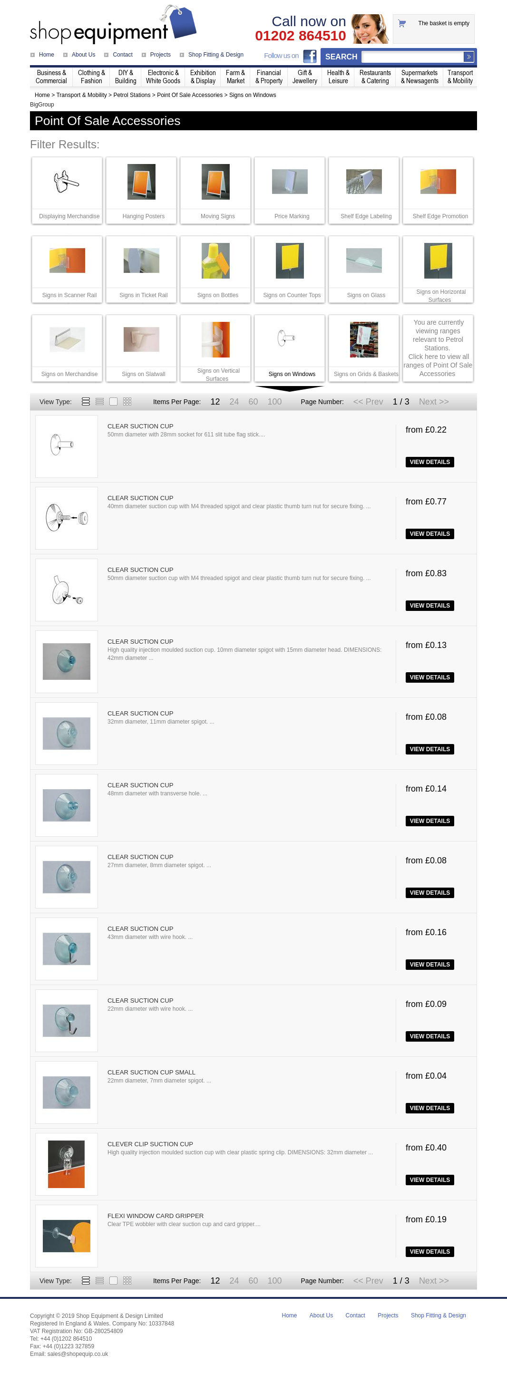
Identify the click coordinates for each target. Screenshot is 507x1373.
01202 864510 (300, 36)
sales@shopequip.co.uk (78, 1354)
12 (215, 401)
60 (253, 401)
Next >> (434, 401)
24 (234, 401)
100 (274, 401)
